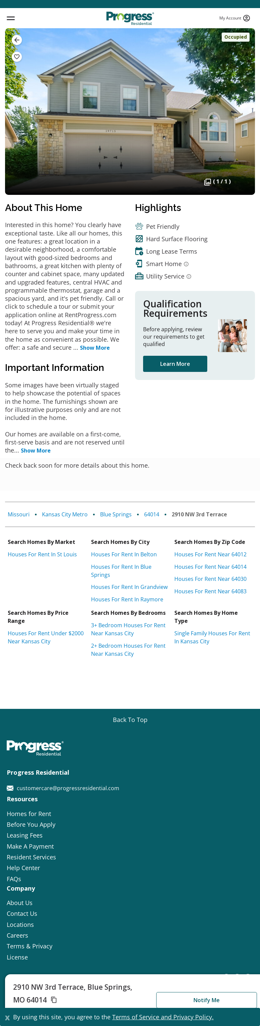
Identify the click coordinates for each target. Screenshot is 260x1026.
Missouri (19, 514)
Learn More (175, 364)
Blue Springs (116, 514)
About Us (20, 903)
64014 (151, 514)
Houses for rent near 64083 (210, 591)
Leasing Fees (25, 835)
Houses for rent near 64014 (210, 566)
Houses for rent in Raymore (127, 599)
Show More (95, 347)
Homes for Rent (29, 814)
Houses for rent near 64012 (210, 554)
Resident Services (31, 857)
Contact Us (22, 913)
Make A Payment (30, 846)
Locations (20, 925)
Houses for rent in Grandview (129, 587)
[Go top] (130, 720)
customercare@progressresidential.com (63, 788)
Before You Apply (31, 824)
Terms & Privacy (29, 946)
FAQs (14, 879)
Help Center (23, 868)
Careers (17, 935)
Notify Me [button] (206, 1000)
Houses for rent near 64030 (210, 579)
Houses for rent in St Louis (42, 554)
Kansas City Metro (65, 514)
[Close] (7, 1017)
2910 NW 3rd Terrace (199, 514)
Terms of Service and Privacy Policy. (163, 1017)
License (17, 957)
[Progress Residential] (130, 18)
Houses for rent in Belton (124, 554)
